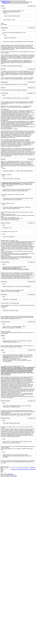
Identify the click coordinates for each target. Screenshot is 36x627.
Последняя (32, 467)
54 (23, 467)
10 (19, 467)
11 (20, 467)
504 (27, 467)
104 (25, 467)
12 (22, 467)
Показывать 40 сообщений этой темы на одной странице (23, 469)
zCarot (15, 476)
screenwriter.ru (10, 474)
